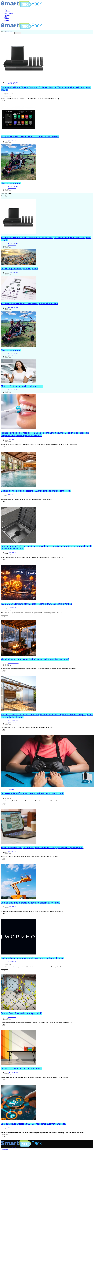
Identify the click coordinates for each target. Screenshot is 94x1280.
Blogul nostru (8, 10)
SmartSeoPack (15, 1147)
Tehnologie (7, 15)
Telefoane (7, 11)
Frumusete (11, 439)
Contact (6, 20)
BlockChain (12, 607)
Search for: (3, 31)
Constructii (12, 552)
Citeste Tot (4, 446)
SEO (5, 17)
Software (6, 18)
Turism (10, 494)
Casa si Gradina (8, 13)
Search (18, 33)
